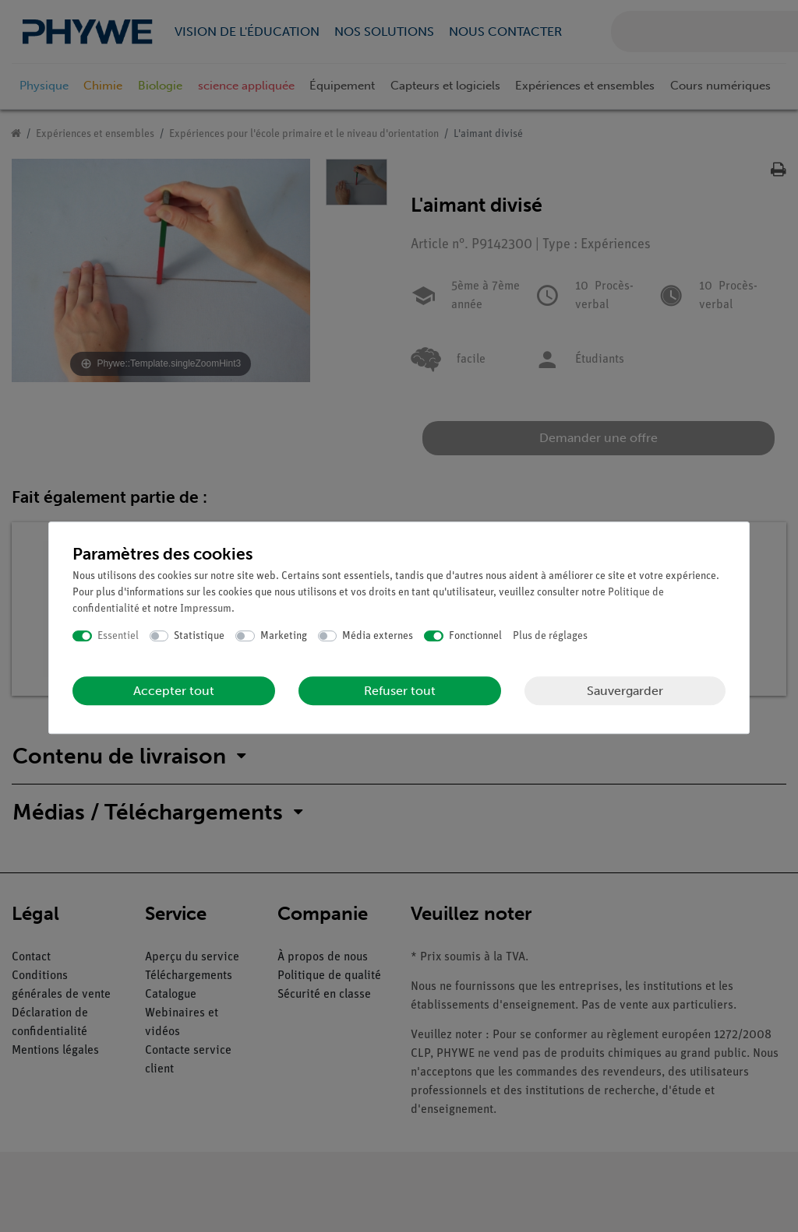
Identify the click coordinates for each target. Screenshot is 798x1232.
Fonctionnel (475, 636)
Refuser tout (400, 690)
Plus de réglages (550, 636)
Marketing (283, 636)
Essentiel (118, 636)
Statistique (199, 636)
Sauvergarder (625, 690)
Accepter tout (173, 690)
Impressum (205, 609)
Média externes (377, 636)
